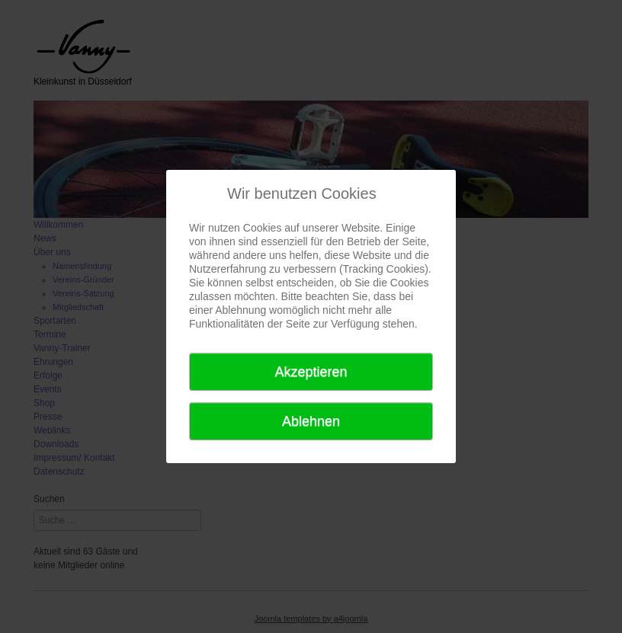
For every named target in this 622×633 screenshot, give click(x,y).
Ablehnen (311, 421)
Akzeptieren (310, 371)
